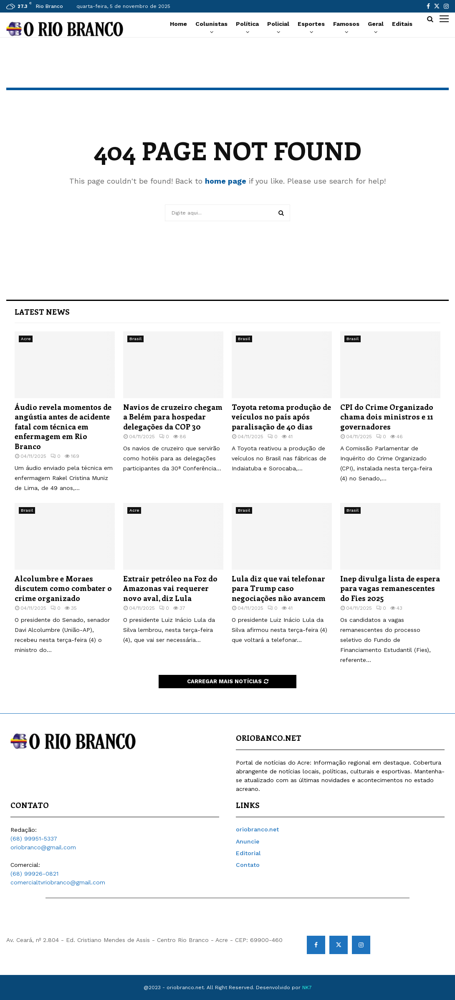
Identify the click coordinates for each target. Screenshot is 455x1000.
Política (247, 23)
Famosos (346, 23)
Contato (248, 864)
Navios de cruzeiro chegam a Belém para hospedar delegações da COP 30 (172, 417)
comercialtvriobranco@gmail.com (57, 882)
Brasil (135, 338)
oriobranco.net (257, 829)
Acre (25, 338)
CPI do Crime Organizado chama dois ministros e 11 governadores (386, 417)
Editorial (248, 853)
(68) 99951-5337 (33, 838)
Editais (402, 23)
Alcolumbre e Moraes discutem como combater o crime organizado (63, 588)
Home (178, 23)
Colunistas (211, 23)
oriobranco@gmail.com (43, 847)
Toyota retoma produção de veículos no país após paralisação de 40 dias (281, 417)
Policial (278, 23)
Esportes (311, 23)
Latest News (42, 312)
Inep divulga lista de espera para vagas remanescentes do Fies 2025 (390, 588)
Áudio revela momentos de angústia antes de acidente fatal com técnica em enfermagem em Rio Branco (63, 426)
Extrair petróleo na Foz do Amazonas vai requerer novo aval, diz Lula (170, 588)
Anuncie (247, 841)
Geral (376, 23)
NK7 (307, 987)
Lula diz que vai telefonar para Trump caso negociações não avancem (279, 588)
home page (225, 181)
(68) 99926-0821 (34, 873)
